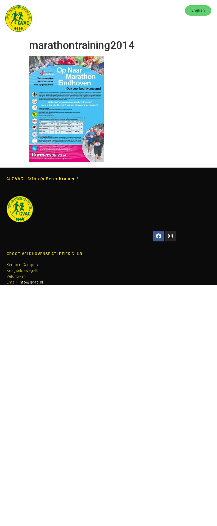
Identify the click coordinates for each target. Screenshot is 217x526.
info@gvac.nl (31, 282)
